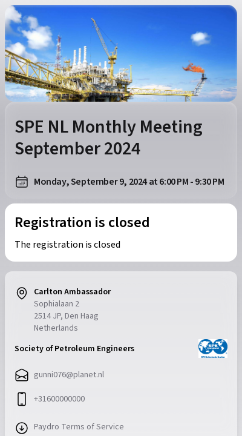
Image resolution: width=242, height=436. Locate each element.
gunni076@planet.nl (69, 375)
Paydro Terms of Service (79, 427)
